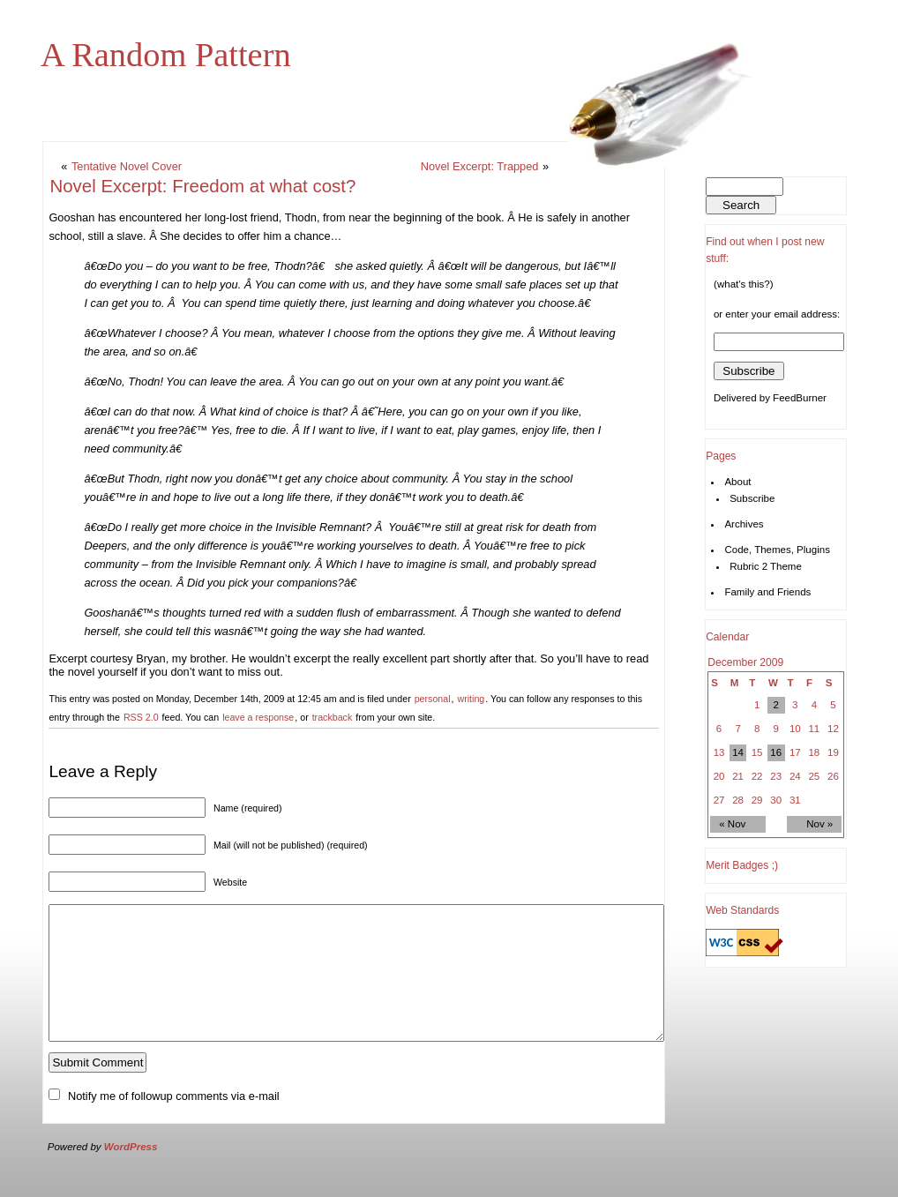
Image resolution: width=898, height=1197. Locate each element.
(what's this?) (743, 284)
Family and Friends (767, 592)
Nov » (819, 824)
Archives (743, 524)
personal (433, 698)
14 (738, 752)
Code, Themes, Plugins (777, 549)
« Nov (732, 824)
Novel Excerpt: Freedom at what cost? (202, 186)
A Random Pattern (166, 54)
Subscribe (752, 498)
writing (470, 698)
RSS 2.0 (141, 717)
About (737, 481)
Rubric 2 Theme (766, 566)
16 (776, 752)
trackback (332, 717)
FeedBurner (800, 398)
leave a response (258, 717)
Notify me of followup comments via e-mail (174, 1122)
